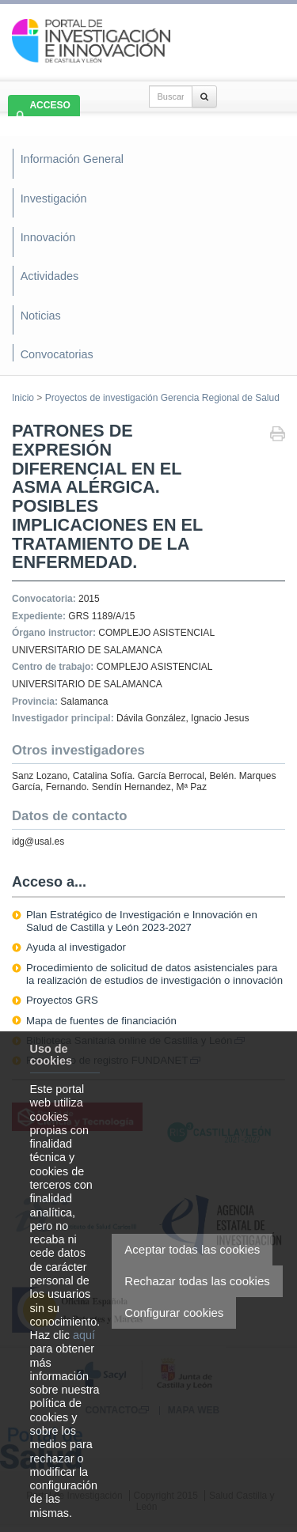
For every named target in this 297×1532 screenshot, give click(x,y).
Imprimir (277, 435)
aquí (84, 1335)
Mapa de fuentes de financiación (101, 1021)
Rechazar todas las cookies (196, 1281)
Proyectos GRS (62, 1000)
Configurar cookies (173, 1312)
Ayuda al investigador (76, 947)
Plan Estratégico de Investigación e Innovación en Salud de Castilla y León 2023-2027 (141, 921)
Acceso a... (49, 882)
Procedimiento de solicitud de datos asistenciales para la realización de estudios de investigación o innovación (154, 974)
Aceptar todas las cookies (192, 1249)
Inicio (23, 397)
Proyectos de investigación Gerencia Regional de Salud (162, 397)
